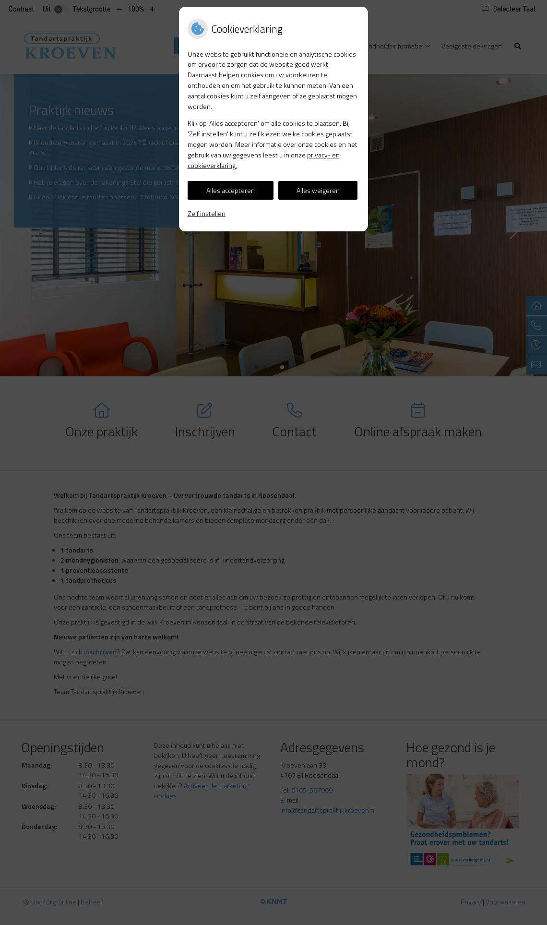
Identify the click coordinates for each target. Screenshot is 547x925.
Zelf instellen (207, 213)
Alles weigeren (318, 190)
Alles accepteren (230, 190)
